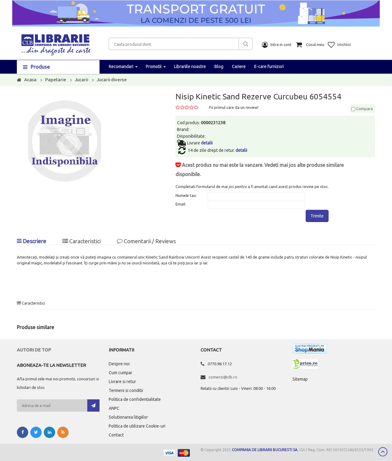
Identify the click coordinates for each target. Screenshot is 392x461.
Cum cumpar (120, 372)
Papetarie (55, 79)
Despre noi (119, 363)
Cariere (239, 66)
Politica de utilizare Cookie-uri (137, 426)
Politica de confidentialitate (135, 399)
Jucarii (81, 79)
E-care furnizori (269, 66)
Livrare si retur (122, 381)
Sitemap (300, 379)
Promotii (153, 66)
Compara (362, 108)
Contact (116, 434)
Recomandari (121, 66)
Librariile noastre (190, 66)
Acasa (30, 79)
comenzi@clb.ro (223, 377)
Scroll (382, 451)
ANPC (114, 408)
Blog (218, 66)
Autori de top (34, 349)
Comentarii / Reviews (146, 241)
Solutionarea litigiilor (128, 417)
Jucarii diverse (112, 79)
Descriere (31, 241)
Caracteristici (81, 241)
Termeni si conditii (126, 390)
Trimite (317, 215)
